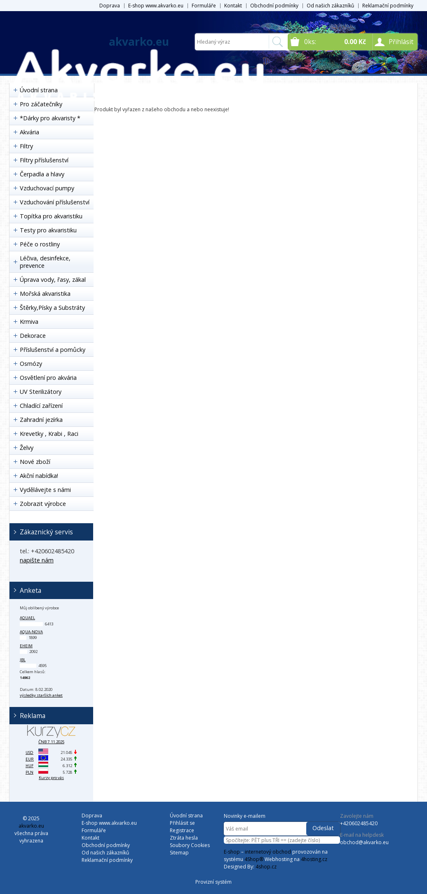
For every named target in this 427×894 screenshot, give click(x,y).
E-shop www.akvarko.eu (155, 5)
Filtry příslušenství (44, 160)
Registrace (182, 830)
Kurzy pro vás (51, 777)
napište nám (37, 560)
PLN (29, 772)
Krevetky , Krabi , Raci (49, 434)
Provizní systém (213, 881)
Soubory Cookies (190, 845)
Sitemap (179, 852)
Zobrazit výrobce (43, 504)
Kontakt (233, 5)
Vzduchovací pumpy (47, 188)
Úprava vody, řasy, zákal (53, 279)
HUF (29, 765)
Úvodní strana (186, 815)
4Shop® (253, 859)
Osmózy (31, 363)
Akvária (29, 132)
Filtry (26, 146)
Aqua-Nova (31, 631)
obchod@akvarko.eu (364, 842)
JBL (23, 659)
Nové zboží (35, 462)
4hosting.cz (314, 859)
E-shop (232, 851)
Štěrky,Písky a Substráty (52, 307)
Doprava (109, 5)
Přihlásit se (182, 822)
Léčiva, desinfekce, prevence (45, 261)
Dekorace (33, 335)
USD (29, 752)
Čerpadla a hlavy (42, 174)
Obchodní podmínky (274, 5)
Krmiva (29, 321)
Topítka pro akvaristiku (51, 216)
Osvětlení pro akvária (48, 377)
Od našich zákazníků (330, 5)
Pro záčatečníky (41, 104)
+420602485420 (359, 823)
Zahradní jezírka (41, 420)
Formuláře (204, 5)
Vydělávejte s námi (45, 490)
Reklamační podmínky (387, 5)
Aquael (27, 617)
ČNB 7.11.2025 (51, 741)
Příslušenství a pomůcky (52, 349)
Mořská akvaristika (45, 293)
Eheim (26, 645)
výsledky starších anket (41, 695)
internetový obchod (268, 851)
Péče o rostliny (40, 244)
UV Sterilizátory (40, 392)
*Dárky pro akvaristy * (50, 118)
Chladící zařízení (41, 406)
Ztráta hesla (184, 837)
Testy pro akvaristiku (48, 230)
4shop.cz (266, 866)
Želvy (26, 448)
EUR (30, 759)
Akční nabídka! (39, 476)
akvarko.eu (139, 41)
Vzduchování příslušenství (54, 202)
